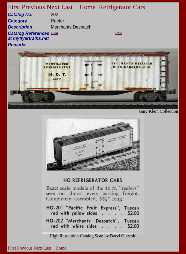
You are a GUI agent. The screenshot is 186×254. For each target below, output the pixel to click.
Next (53, 7)
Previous (33, 7)
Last (67, 7)
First (14, 7)
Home (87, 7)
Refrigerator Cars (122, 7)
